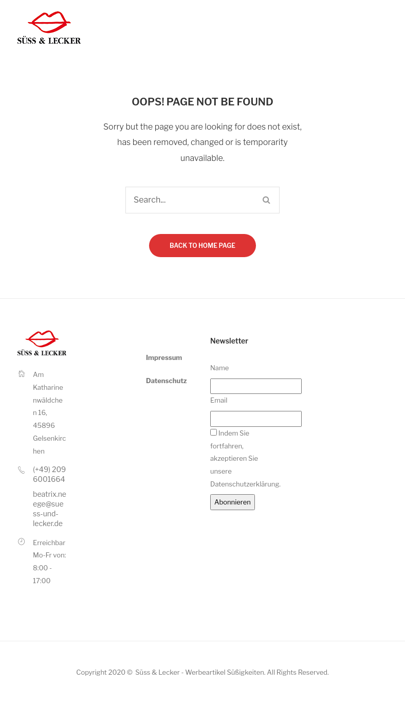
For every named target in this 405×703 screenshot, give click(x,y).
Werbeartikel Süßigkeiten (224, 672)
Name (219, 368)
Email (218, 400)
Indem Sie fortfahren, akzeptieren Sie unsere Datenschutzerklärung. (245, 458)
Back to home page (202, 245)
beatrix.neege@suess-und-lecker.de (49, 509)
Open (386, 27)
